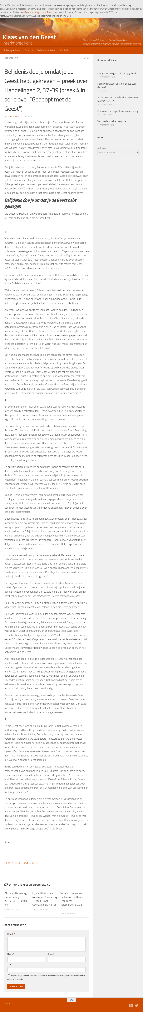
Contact (64, 50)
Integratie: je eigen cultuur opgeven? (116, 73)
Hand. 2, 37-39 (12, 863)
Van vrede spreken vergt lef (112, 121)
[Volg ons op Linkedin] (131, 1005)
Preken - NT (11, 58)
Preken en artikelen (46, 50)
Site (9, 964)
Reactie (11, 934)
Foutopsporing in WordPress (38, 12)
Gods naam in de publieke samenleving (117, 111)
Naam (10, 954)
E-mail (51, 954)
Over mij (29, 50)
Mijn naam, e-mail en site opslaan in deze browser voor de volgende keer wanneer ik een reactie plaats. (46, 977)
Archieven (102, 148)
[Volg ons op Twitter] (136, 1005)
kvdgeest (15, 116)
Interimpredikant (12, 50)
